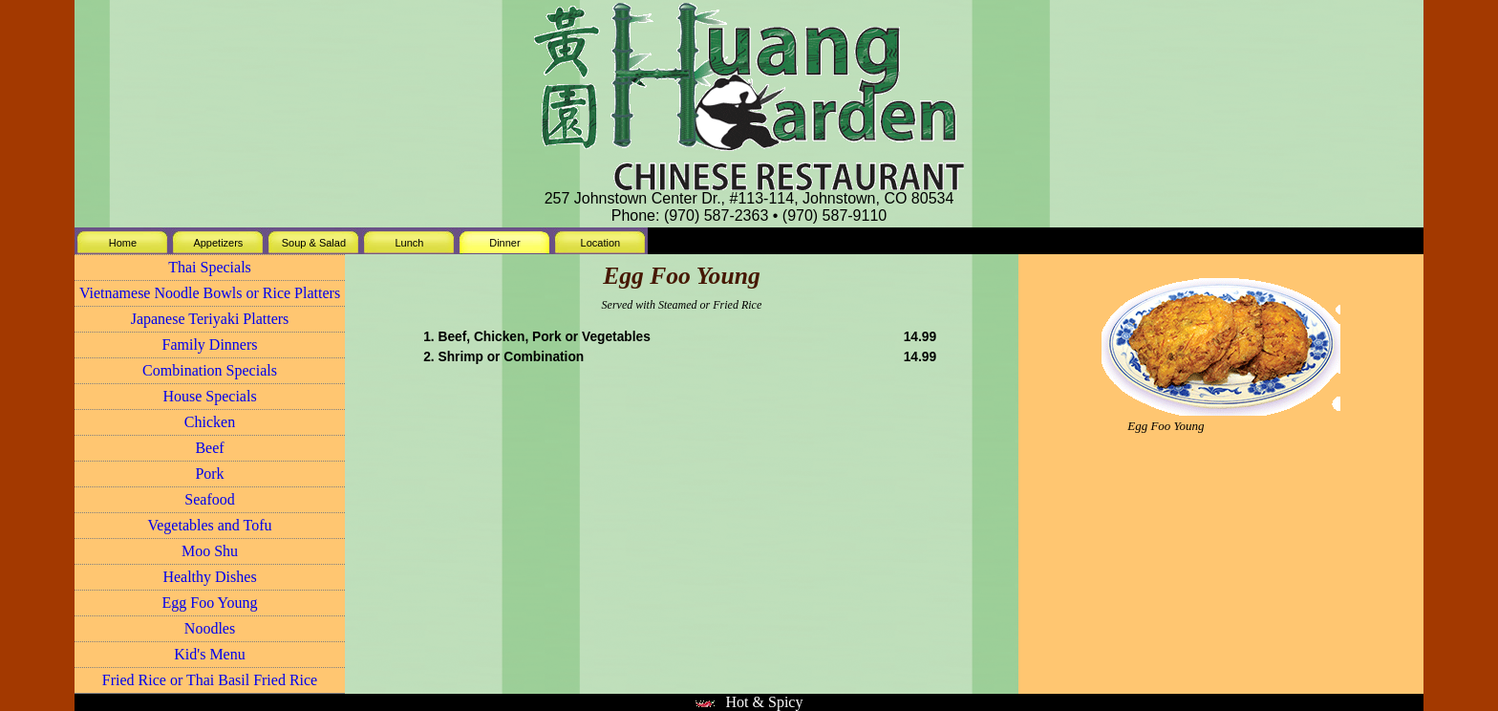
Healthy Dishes (209, 577)
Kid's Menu (209, 654)
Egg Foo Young (209, 602)
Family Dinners (210, 344)
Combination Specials (209, 370)
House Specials (209, 396)
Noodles (209, 628)
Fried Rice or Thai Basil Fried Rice (209, 680)
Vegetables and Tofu (209, 525)
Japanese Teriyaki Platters (210, 319)
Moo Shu (210, 551)
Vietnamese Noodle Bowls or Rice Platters (209, 293)
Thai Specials (209, 267)
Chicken (209, 422)
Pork (209, 473)
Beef (209, 448)
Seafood (209, 499)
